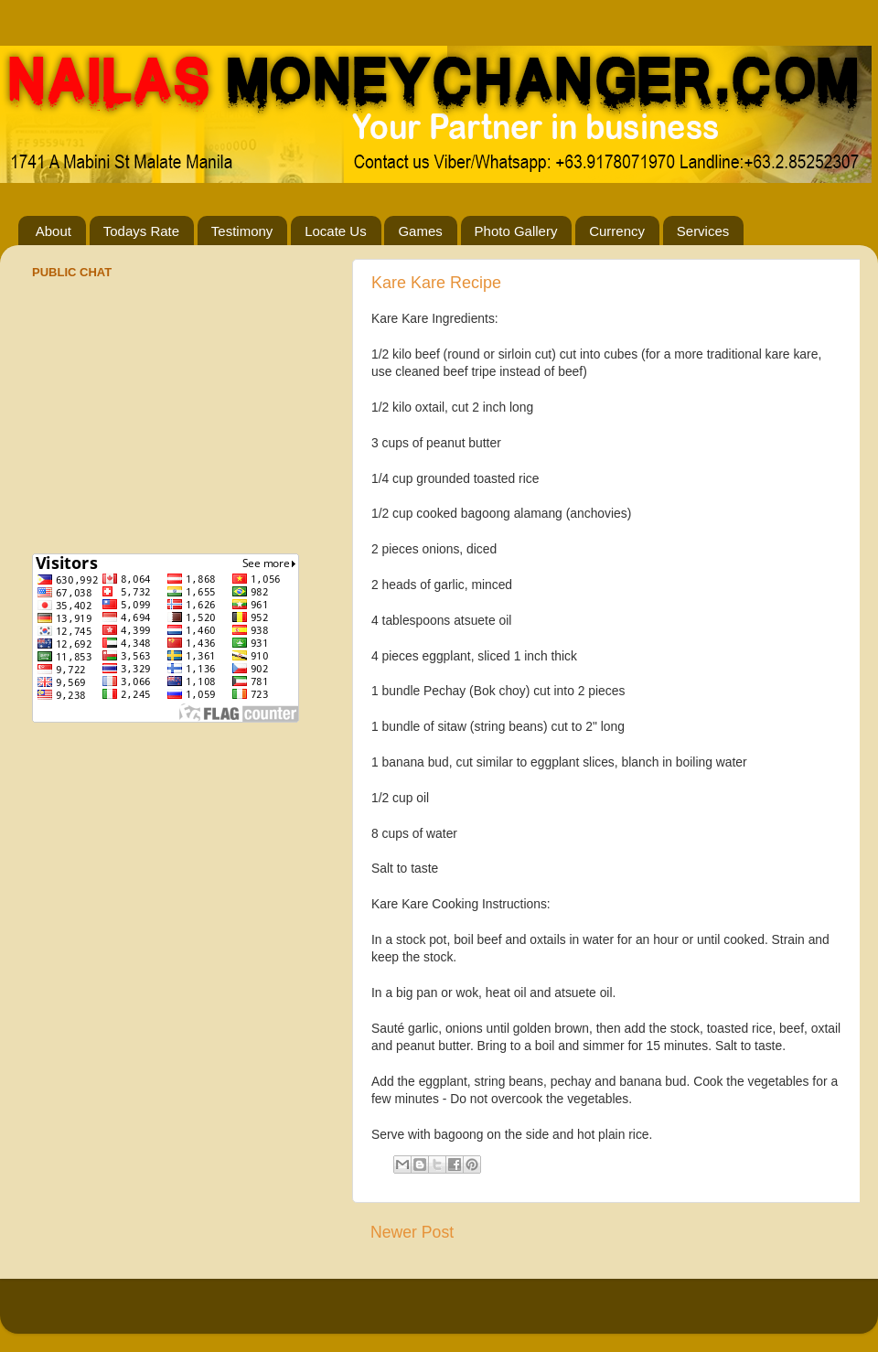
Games (420, 231)
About (53, 231)
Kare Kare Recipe (436, 283)
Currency (617, 231)
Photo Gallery (516, 231)
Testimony (242, 231)
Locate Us (336, 231)
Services (703, 231)
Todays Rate (141, 231)
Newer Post (412, 1232)
